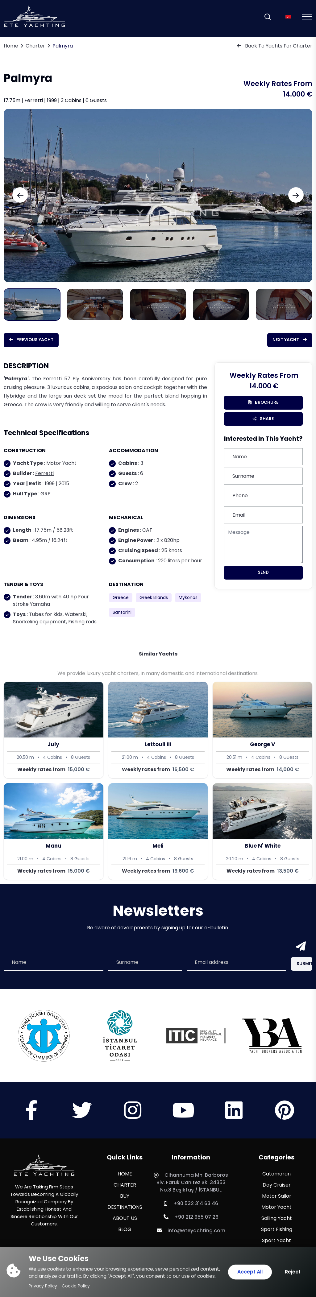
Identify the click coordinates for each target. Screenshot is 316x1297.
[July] (53, 730)
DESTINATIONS (124, 1208)
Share (263, 420)
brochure (263, 403)
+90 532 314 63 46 (191, 1204)
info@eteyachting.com (191, 1231)
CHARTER (125, 1186)
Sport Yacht (276, 1241)
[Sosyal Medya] (31, 1117)
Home (11, 45)
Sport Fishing (276, 1230)
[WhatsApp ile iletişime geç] (18, 1278)
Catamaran (276, 1175)
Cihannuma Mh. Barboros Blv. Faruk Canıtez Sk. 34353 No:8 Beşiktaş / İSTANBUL (191, 1184)
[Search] (267, 16)
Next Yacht (285, 340)
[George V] (262, 730)
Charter (35, 45)
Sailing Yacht (276, 1219)
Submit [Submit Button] (305, 964)
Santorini (122, 613)
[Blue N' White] (262, 832)
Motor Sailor (276, 1197)
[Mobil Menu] (307, 16)
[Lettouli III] (158, 730)
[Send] (299, 947)
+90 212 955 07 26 (191, 1218)
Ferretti (44, 473)
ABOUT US (125, 1219)
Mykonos (188, 598)
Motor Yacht (276, 1208)
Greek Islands (153, 598)
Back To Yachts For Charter (274, 45)
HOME (125, 1175)
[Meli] (158, 832)
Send (263, 574)
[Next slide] (289, 195)
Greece (121, 598)
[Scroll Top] (299, 1281)
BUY (124, 1197)
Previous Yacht (36, 340)
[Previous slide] (27, 195)
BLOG (124, 1230)
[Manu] (53, 832)
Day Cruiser (277, 1186)
